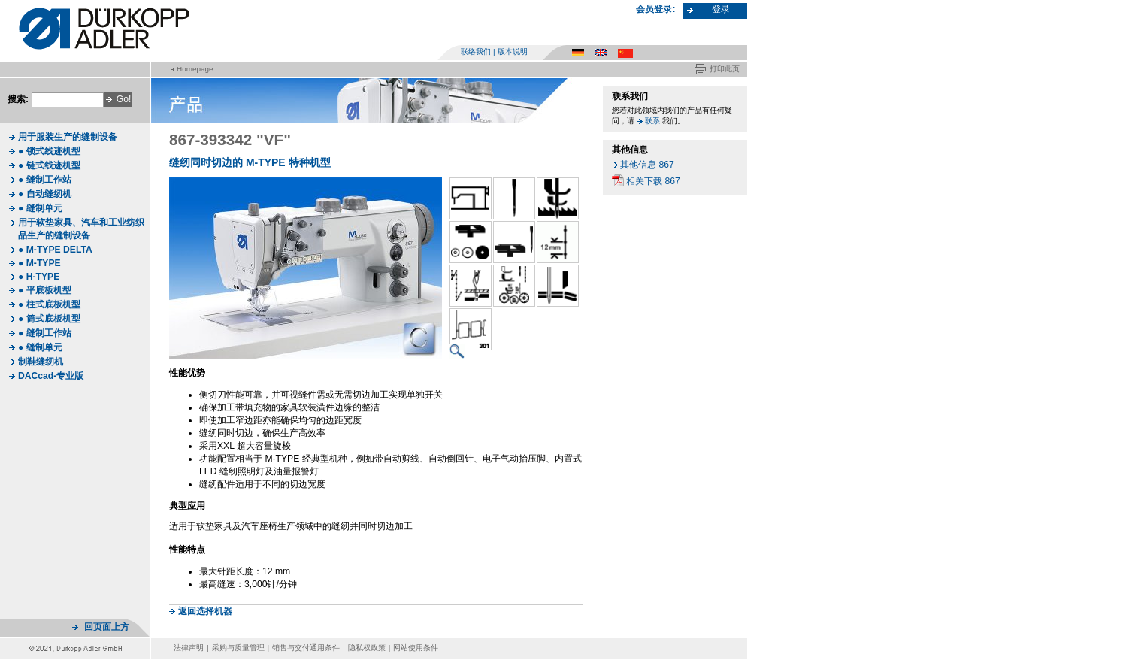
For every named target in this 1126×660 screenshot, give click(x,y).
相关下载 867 (653, 181)
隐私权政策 (367, 647)
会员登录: (655, 9)
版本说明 (513, 51)
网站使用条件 (415, 647)
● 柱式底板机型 (49, 304)
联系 (652, 121)
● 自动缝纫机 (44, 194)
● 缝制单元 (40, 208)
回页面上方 (106, 627)
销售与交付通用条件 (306, 647)
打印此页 (725, 69)
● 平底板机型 (44, 290)
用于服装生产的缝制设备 (67, 137)
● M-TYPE (39, 263)
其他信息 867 (647, 164)
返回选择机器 (205, 611)
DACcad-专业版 (50, 376)
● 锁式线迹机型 (49, 151)
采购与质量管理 (238, 647)
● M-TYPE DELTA (55, 249)
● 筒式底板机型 (49, 318)
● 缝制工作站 (44, 179)
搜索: (18, 99)
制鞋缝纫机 (40, 361)
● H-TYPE (38, 276)
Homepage (195, 69)
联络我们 (476, 51)
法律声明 (189, 647)
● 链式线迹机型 (49, 165)
